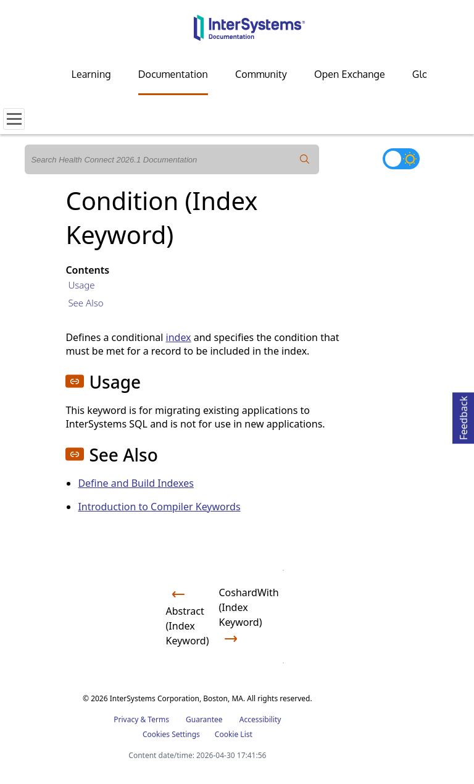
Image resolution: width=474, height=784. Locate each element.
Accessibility (260, 719)
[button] (74, 381)
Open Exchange (349, 74)
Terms (158, 719)
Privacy (126, 719)
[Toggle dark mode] (401, 158)
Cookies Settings (171, 734)
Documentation (173, 74)
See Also (85, 303)
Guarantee (204, 719)
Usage (81, 285)
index (178, 337)
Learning (91, 74)
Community (261, 74)
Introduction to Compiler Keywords (159, 506)
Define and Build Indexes (136, 483)
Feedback (463, 416)
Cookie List (233, 734)
